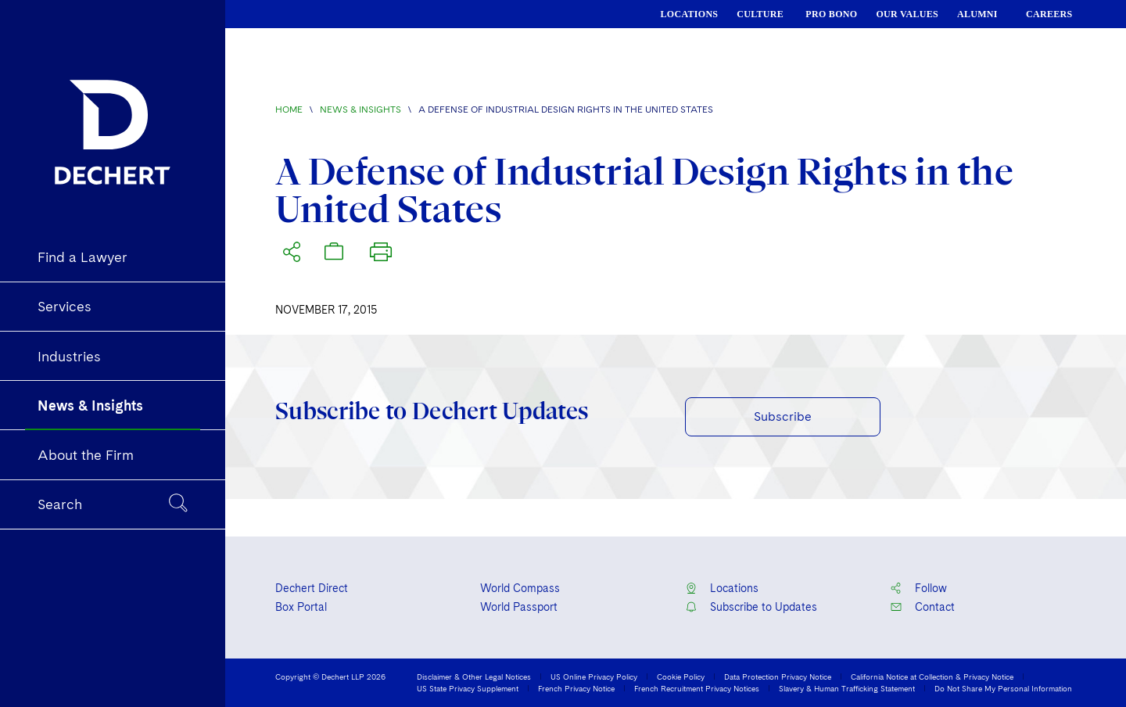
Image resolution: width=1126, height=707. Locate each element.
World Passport (519, 607)
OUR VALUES (907, 14)
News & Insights (360, 109)
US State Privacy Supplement (467, 688)
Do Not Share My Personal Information (1003, 688)
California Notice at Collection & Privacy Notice (932, 676)
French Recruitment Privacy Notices (696, 688)
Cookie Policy (681, 676)
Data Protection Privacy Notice (777, 676)
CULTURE (760, 14)
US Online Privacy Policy (593, 676)
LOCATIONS (690, 14)
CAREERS (1049, 14)
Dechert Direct (311, 588)
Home (289, 109)
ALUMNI (977, 14)
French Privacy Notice (576, 688)
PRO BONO (831, 14)
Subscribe (783, 416)
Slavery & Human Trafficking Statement (847, 688)
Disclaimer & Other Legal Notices (474, 676)
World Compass (520, 588)
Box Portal (301, 607)
